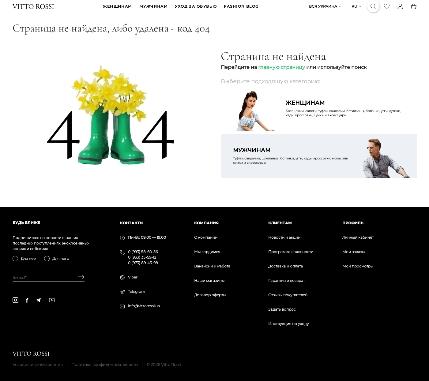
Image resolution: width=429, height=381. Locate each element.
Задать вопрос (282, 309)
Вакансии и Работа (212, 266)
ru (354, 11)
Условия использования (38, 364)
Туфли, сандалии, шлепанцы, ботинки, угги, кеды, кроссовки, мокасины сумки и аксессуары (292, 165)
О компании (205, 237)
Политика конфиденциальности (104, 364)
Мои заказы (353, 251)
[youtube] (52, 300)
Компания (206, 223)
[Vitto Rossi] (33, 11)
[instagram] (15, 300)
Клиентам (280, 223)
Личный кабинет (358, 237)
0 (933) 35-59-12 (142, 257)
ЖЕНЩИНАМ (117, 11)
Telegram (136, 291)
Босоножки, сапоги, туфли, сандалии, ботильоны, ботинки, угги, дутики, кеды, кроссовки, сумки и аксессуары (345, 117)
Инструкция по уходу (288, 323)
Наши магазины (209, 280)
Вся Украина (323, 11)
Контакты (131, 223)
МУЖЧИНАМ (153, 11)
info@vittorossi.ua (144, 306)
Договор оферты (210, 295)
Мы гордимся (207, 251)
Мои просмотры (357, 266)
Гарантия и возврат (286, 280)
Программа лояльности (290, 251)
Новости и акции (284, 237)
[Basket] (413, 11)
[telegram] (38, 300)
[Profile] (400, 11)
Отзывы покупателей (287, 295)
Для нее (28, 258)
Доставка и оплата (285, 266)
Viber (132, 277)
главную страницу (281, 76)
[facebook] (27, 300)
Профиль (352, 223)
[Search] (373, 11)
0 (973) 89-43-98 (143, 262)
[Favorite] (386, 11)
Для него (60, 258)
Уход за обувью (196, 11)
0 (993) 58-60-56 (143, 251)
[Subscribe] (79, 277)
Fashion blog (241, 11)
